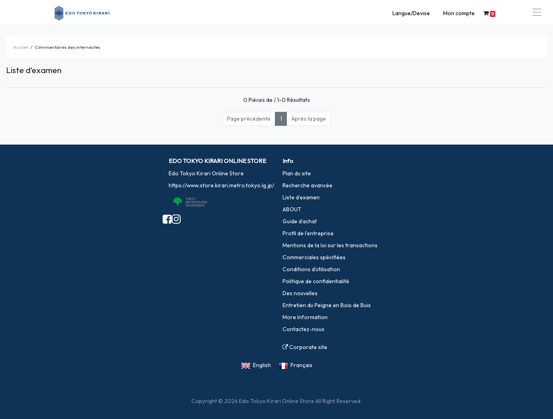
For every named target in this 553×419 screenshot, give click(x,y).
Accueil (20, 47)
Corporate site (304, 347)
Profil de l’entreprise (308, 233)
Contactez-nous (303, 329)
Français (301, 365)
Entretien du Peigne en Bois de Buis (326, 305)
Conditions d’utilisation (311, 269)
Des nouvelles (300, 293)
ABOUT (291, 209)
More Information (305, 317)
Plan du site (296, 173)
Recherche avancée (307, 185)
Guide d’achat (299, 221)
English (262, 365)
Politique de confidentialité (315, 281)
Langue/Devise (411, 13)
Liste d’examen (301, 197)
